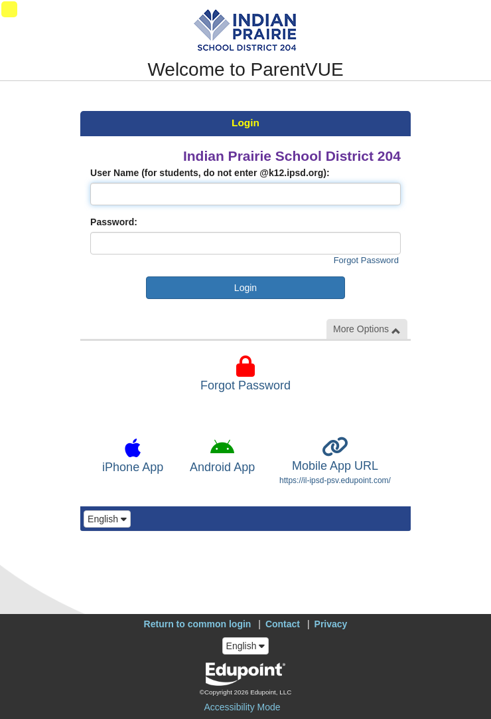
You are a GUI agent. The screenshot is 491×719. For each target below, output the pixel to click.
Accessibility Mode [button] (242, 707)
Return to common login (197, 624)
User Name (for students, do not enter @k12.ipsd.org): (210, 172)
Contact (282, 624)
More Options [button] (367, 329)
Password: (113, 222)
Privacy (331, 624)
